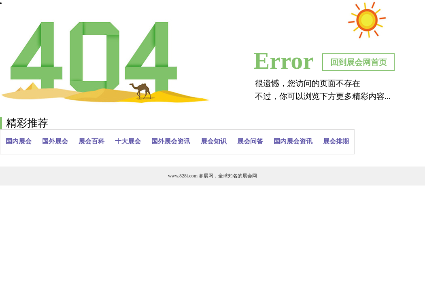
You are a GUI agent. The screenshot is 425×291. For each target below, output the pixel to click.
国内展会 (19, 141)
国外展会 (55, 141)
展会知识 (214, 141)
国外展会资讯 (170, 141)
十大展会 (128, 141)
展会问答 (250, 141)
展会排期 (336, 141)
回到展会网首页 (358, 62)
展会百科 (91, 141)
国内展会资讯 (293, 141)
